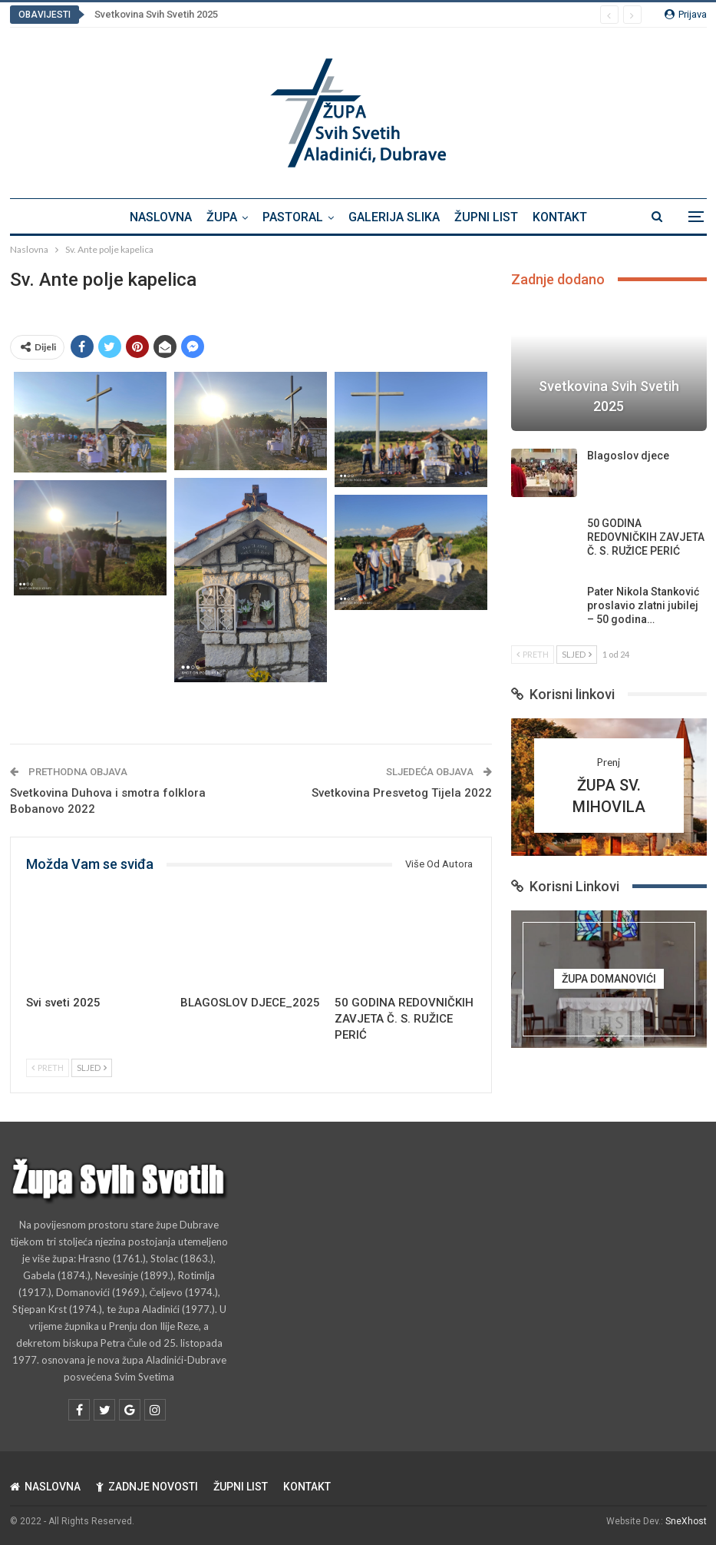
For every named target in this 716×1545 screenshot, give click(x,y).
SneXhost (686, 1521)
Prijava (686, 14)
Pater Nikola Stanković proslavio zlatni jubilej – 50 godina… (643, 605)
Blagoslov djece (628, 455)
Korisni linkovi (563, 694)
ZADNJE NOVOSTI (147, 1486)
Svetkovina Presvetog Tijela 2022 (402, 793)
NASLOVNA (161, 217)
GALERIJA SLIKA (394, 217)
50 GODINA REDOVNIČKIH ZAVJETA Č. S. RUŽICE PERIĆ (645, 537)
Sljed (92, 1068)
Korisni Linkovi (565, 886)
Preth (47, 1068)
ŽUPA (221, 217)
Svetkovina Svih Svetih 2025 (156, 14)
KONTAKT (560, 217)
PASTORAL (292, 217)
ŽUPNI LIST (486, 217)
